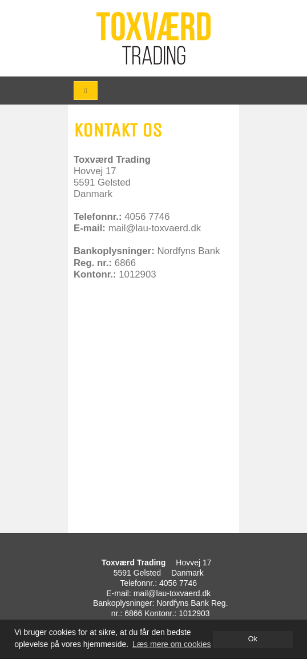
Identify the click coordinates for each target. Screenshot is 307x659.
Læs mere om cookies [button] (171, 644)
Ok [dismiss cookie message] (252, 639)
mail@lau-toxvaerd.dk (172, 593)
